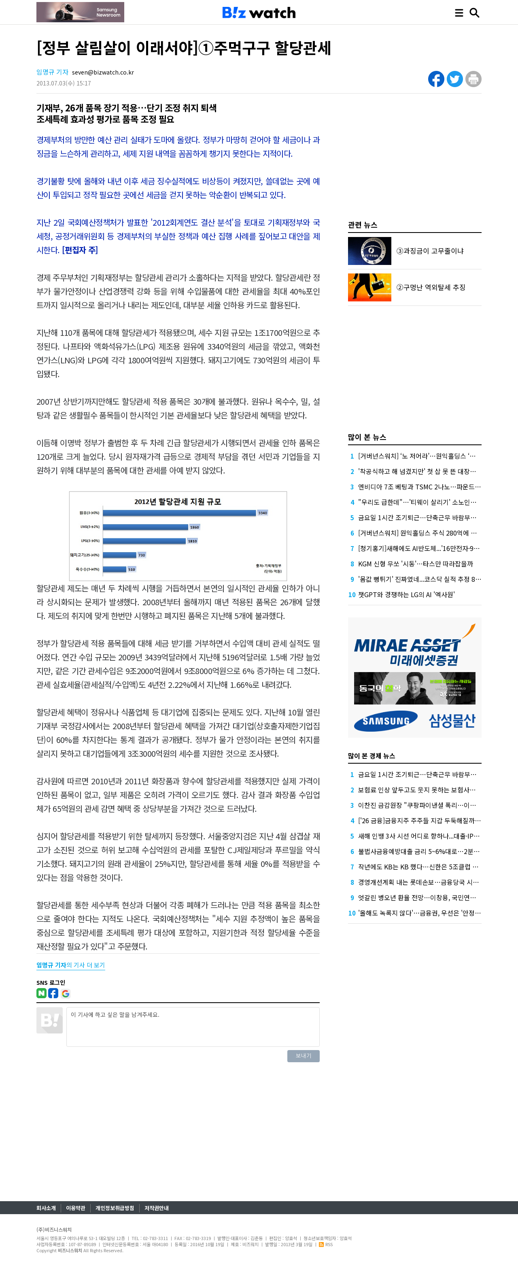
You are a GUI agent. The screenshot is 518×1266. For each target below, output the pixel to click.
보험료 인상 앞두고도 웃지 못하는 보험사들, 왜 (421, 789)
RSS (326, 1244)
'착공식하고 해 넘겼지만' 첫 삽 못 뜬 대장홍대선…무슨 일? (438, 471)
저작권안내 (156, 1208)
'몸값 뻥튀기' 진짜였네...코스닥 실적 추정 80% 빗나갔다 (434, 579)
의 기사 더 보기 (70, 965)
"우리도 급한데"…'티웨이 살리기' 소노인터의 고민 (427, 502)
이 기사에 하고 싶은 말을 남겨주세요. (193, 1027)
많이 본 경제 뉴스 (371, 755)
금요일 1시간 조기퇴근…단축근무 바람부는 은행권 (427, 517)
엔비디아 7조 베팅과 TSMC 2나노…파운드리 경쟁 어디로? (438, 486)
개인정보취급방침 (115, 1208)
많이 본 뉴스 (367, 436)
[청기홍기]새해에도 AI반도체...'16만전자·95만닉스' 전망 (434, 548)
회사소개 (46, 1208)
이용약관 (75, 1208)
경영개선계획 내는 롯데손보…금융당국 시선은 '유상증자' (436, 882)
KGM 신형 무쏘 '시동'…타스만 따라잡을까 (415, 563)
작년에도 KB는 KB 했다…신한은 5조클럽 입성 (421, 866)
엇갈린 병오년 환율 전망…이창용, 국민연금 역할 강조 (430, 897)
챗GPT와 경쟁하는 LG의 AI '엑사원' (406, 594)
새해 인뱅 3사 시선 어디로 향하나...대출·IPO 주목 (425, 836)
